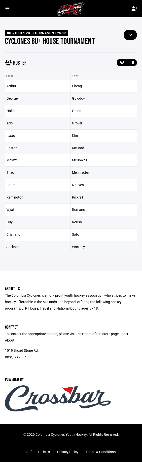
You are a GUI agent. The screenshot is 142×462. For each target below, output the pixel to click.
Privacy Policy (67, 451)
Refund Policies (38, 451)
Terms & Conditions (101, 451)
